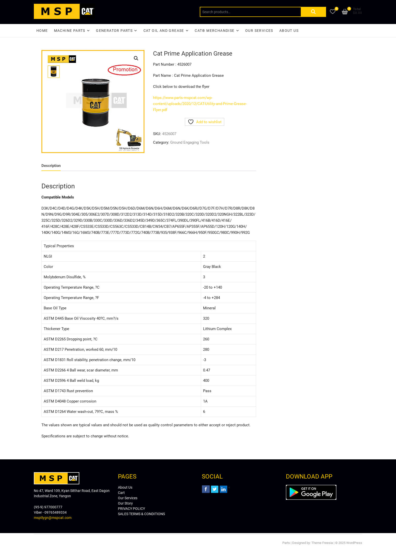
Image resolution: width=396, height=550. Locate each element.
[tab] (51, 166)
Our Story (125, 503)
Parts (286, 543)
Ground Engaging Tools (189, 142)
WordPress (354, 543)
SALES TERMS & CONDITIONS (141, 514)
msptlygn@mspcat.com (52, 518)
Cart (121, 493)
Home (42, 31)
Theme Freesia (322, 543)
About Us (289, 31)
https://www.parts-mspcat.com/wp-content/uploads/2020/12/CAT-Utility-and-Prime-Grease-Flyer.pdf (200, 103)
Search (313, 12)
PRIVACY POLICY (131, 509)
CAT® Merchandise (214, 31)
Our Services (259, 31)
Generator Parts (114, 31)
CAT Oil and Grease (163, 31)
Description (51, 165)
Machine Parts (69, 31)
